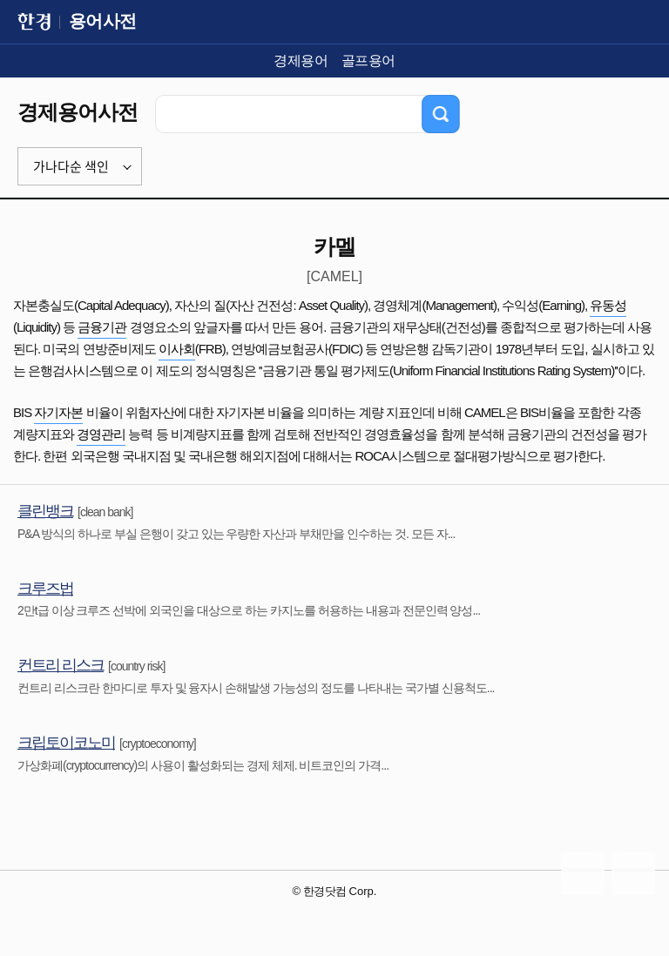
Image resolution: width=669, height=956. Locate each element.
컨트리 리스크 (60, 665)
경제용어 (301, 60)
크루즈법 (45, 588)
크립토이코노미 (66, 742)
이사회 (177, 348)
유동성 (608, 305)
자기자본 (58, 412)
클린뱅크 (45, 511)
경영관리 (101, 434)
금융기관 (102, 327)
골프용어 (368, 60)
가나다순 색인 (71, 166)
